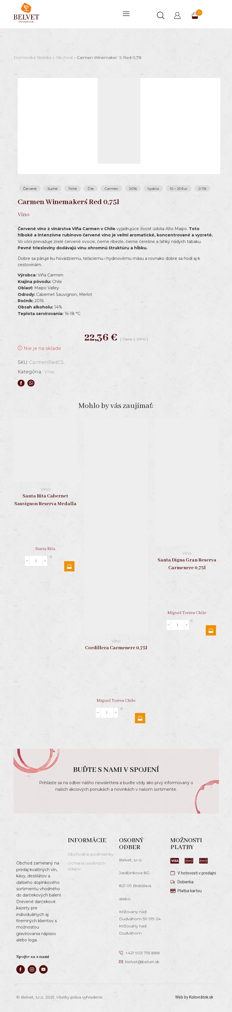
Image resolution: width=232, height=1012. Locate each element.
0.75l (202, 188)
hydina (153, 188)
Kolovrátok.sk (201, 997)
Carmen (111, 188)
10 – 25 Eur (178, 188)
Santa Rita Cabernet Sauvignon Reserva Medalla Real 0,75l (45, 504)
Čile (91, 188)
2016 (133, 188)
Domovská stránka (32, 57)
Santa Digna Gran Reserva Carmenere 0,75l (187, 564)
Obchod (64, 57)
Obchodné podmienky (90, 854)
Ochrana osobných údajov (86, 865)
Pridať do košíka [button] (69, 566)
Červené (30, 188)
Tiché (72, 188)
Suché (52, 188)
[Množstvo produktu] (36, 560)
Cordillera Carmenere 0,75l (116, 648)
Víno (49, 371)
